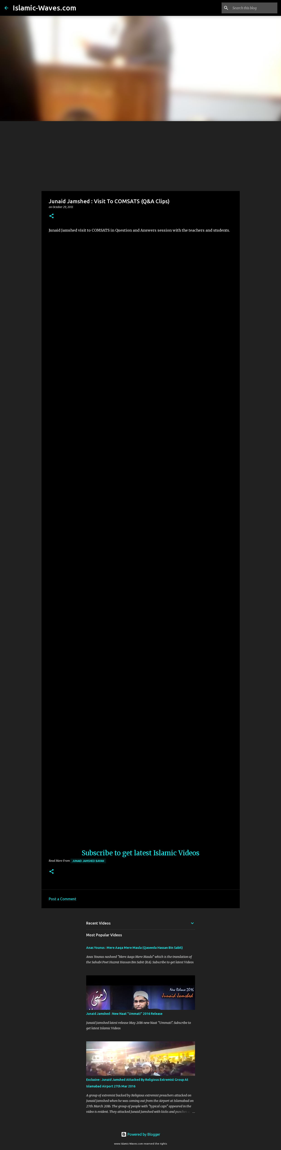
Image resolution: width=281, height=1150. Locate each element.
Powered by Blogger (140, 1134)
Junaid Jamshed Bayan (88, 860)
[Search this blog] (253, 7)
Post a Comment (62, 899)
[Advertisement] (141, 155)
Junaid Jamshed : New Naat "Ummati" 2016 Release (124, 1013)
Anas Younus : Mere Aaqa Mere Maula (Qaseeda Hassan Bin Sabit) (134, 947)
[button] (51, 216)
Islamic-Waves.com (44, 8)
